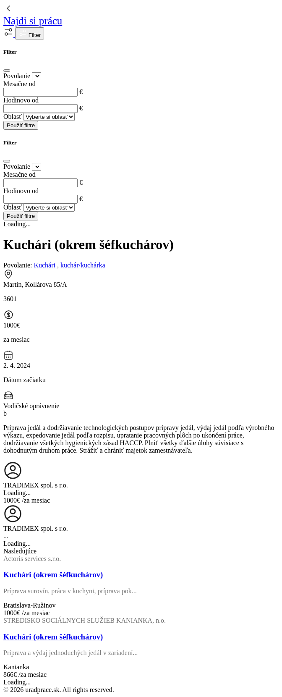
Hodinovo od (21, 100)
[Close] (6, 70)
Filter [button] (29, 33)
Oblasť (12, 116)
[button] (9, 34)
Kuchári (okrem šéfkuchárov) (53, 574)
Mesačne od (19, 83)
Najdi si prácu (32, 20)
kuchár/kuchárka (82, 265)
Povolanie (16, 75)
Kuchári (45, 265)
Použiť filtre (21, 125)
